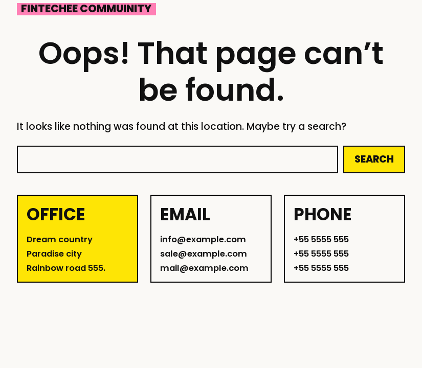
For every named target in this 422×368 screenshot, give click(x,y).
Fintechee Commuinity (86, 9)
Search (374, 159)
